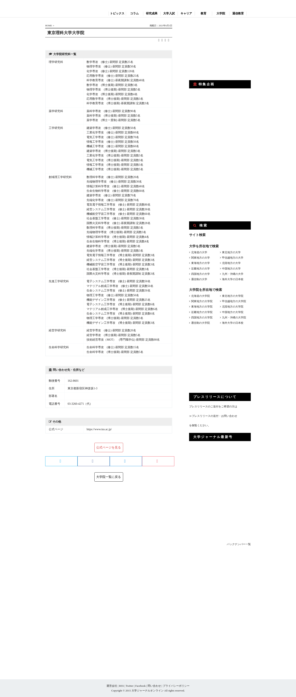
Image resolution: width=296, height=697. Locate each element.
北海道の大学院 (200, 295)
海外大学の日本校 (232, 279)
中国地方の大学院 (232, 312)
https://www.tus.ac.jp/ (99, 429)
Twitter (129, 685)
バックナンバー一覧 (239, 544)
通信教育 (238, 13)
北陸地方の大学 (231, 263)
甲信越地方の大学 (232, 257)
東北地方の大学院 (232, 295)
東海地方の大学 (200, 263)
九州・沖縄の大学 (232, 273)
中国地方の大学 (231, 268)
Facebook (140, 685)
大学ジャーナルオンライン (148, 690)
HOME (48, 25)
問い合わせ (154, 685)
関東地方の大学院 (202, 301)
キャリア (186, 13)
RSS (121, 685)
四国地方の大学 (200, 273)
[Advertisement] (220, 49)
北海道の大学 (199, 252)
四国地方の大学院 (202, 317)
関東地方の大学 (200, 257)
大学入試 (169, 13)
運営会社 (111, 685)
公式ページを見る (108, 447)
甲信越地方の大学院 (234, 301)
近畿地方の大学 (200, 268)
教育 (203, 13)
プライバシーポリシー (176, 685)
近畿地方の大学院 (202, 312)
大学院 (220, 13)
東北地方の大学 (231, 252)
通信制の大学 (199, 279)
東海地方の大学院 (202, 306)
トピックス (117, 13)
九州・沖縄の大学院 (234, 317)
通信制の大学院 (200, 322)
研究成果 (151, 13)
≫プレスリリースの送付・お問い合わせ (213, 415)
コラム (134, 13)
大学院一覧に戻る (108, 477)
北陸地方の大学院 (232, 306)
